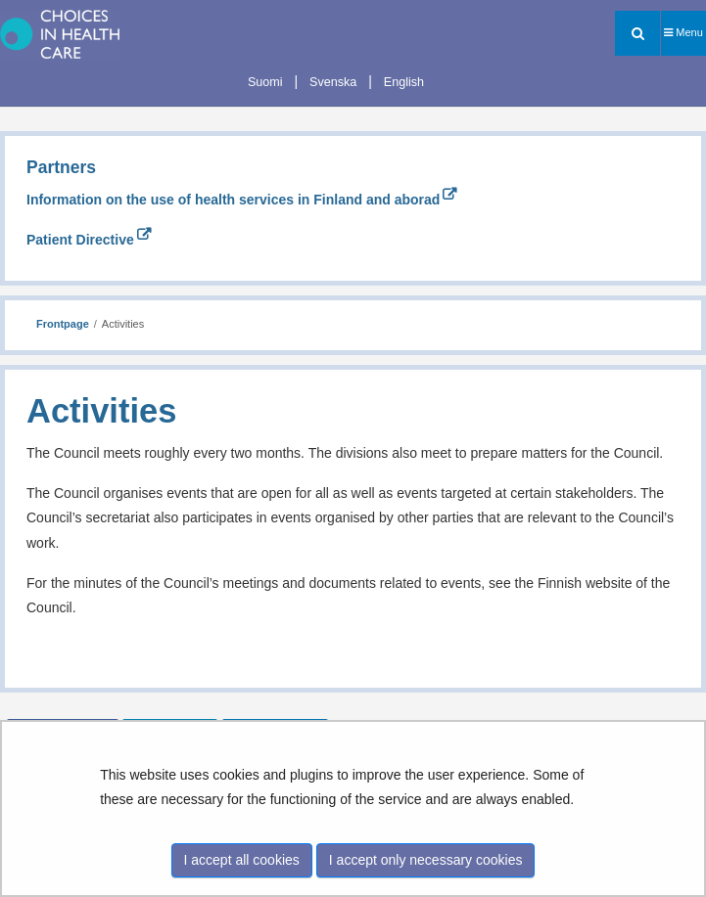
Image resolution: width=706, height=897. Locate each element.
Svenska (332, 82)
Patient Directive (88, 239)
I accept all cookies (242, 860)
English (404, 82)
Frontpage (62, 324)
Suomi (265, 82)
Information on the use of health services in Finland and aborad (241, 199)
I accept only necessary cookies (426, 860)
